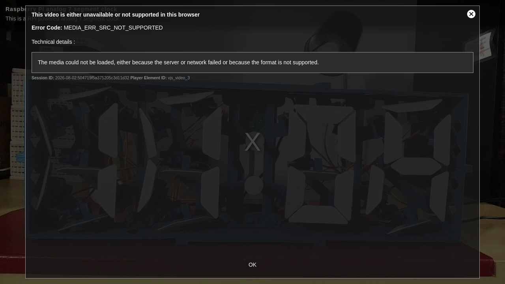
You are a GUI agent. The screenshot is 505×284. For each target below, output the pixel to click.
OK (252, 265)
